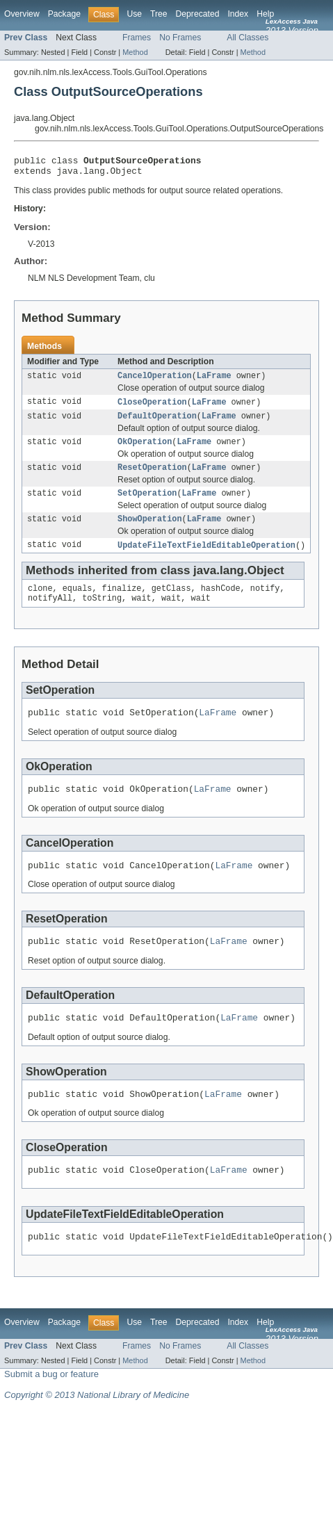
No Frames (180, 37)
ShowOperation (149, 531)
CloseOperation (152, 408)
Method (134, 52)
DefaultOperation (157, 423)
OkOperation (144, 450)
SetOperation (147, 504)
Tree (159, 14)
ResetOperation (152, 477)
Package (64, 14)
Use (134, 14)
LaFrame (214, 381)
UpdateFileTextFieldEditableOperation (206, 558)
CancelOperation (154, 381)
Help (265, 14)
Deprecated (198, 14)
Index (237, 14)
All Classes (247, 37)
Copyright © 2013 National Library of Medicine (96, 1428)
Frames (136, 37)
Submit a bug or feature (51, 1407)
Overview (22, 14)
